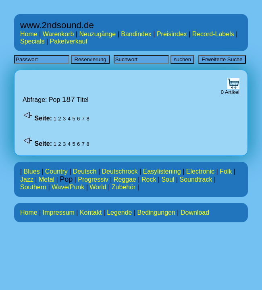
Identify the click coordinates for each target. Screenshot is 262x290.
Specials (32, 41)
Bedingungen (156, 212)
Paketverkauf (68, 41)
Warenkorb (58, 34)
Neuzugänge (97, 34)
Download (195, 212)
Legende (119, 212)
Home (28, 34)
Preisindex (172, 34)
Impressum (59, 212)
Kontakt (91, 212)
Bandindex (136, 34)
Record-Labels (213, 34)
